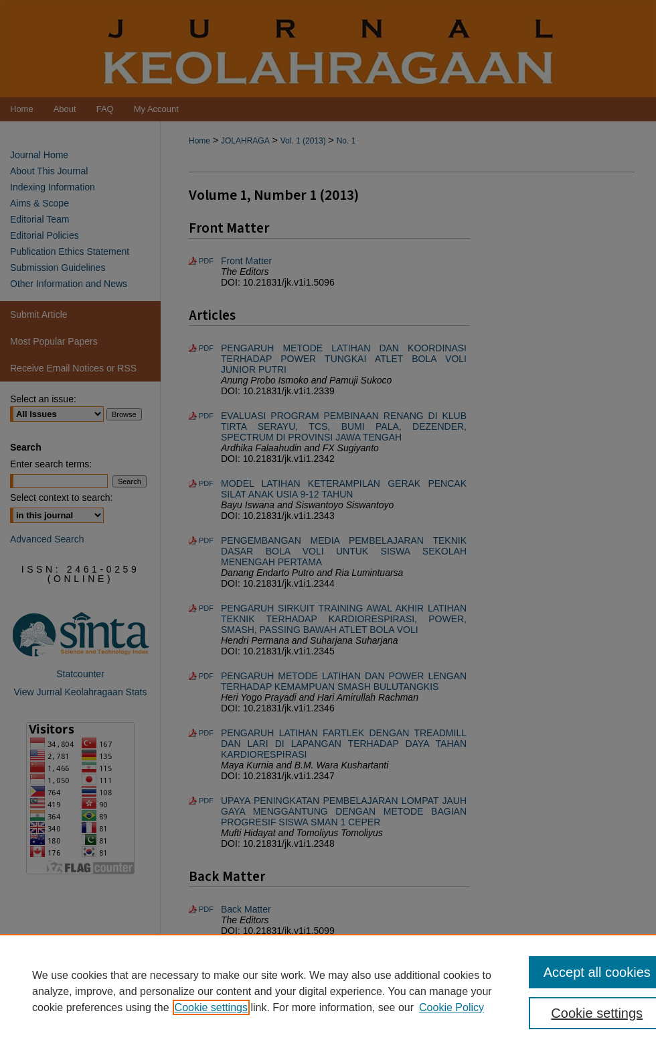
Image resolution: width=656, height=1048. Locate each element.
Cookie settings (211, 1007)
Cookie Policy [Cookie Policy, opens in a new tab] (451, 1007)
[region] (328, 991)
